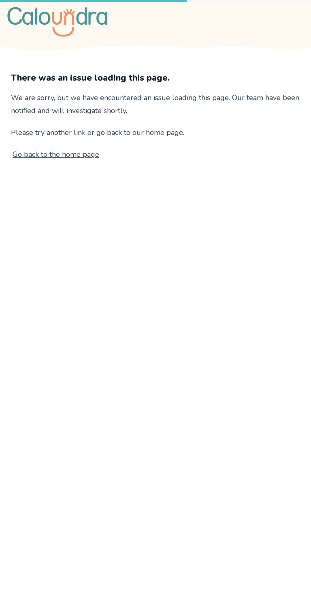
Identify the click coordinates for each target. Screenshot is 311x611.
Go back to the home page (56, 154)
